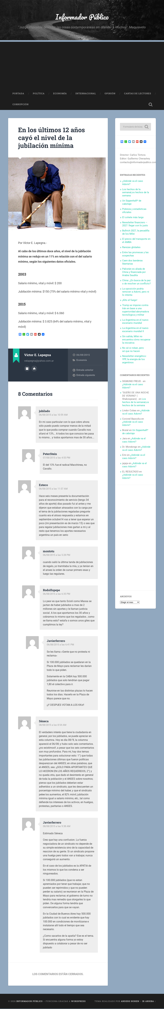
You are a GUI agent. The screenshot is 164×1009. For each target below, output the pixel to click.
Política (39, 93)
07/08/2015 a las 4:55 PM (56, 458)
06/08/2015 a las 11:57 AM (53, 489)
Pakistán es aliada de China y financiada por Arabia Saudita (134, 272)
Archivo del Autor (27, 369)
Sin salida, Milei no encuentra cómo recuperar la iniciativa (136, 340)
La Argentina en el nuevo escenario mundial (135, 322)
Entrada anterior (84, 370)
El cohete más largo (133, 217)
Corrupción (20, 104)
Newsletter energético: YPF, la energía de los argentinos (134, 359)
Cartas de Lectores (137, 93)
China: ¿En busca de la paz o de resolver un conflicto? (136, 282)
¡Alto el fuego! (129, 300)
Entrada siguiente (85, 375)
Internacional (85, 93)
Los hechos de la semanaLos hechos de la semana (135, 192)
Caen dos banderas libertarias (132, 262)
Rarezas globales (131, 247)
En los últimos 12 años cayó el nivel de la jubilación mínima (52, 138)
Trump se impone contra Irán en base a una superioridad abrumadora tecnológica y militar (135, 310)
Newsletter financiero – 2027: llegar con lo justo (135, 224)
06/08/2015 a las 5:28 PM (56, 555)
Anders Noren (130, 1001)
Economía (60, 93)
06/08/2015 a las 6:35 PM (56, 594)
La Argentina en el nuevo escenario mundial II (135, 330)
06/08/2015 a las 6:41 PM (60, 644)
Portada (18, 93)
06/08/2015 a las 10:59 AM (53, 415)
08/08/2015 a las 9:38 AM (56, 826)
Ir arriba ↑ (149, 1001)
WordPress (78, 1001)
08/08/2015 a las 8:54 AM (52, 725)
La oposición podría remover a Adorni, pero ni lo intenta (135, 292)
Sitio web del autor (34, 369)
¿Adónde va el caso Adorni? (136, 412)
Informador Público (82, 17)
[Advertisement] (82, 64)
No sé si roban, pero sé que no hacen (133, 350)
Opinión (110, 93)
